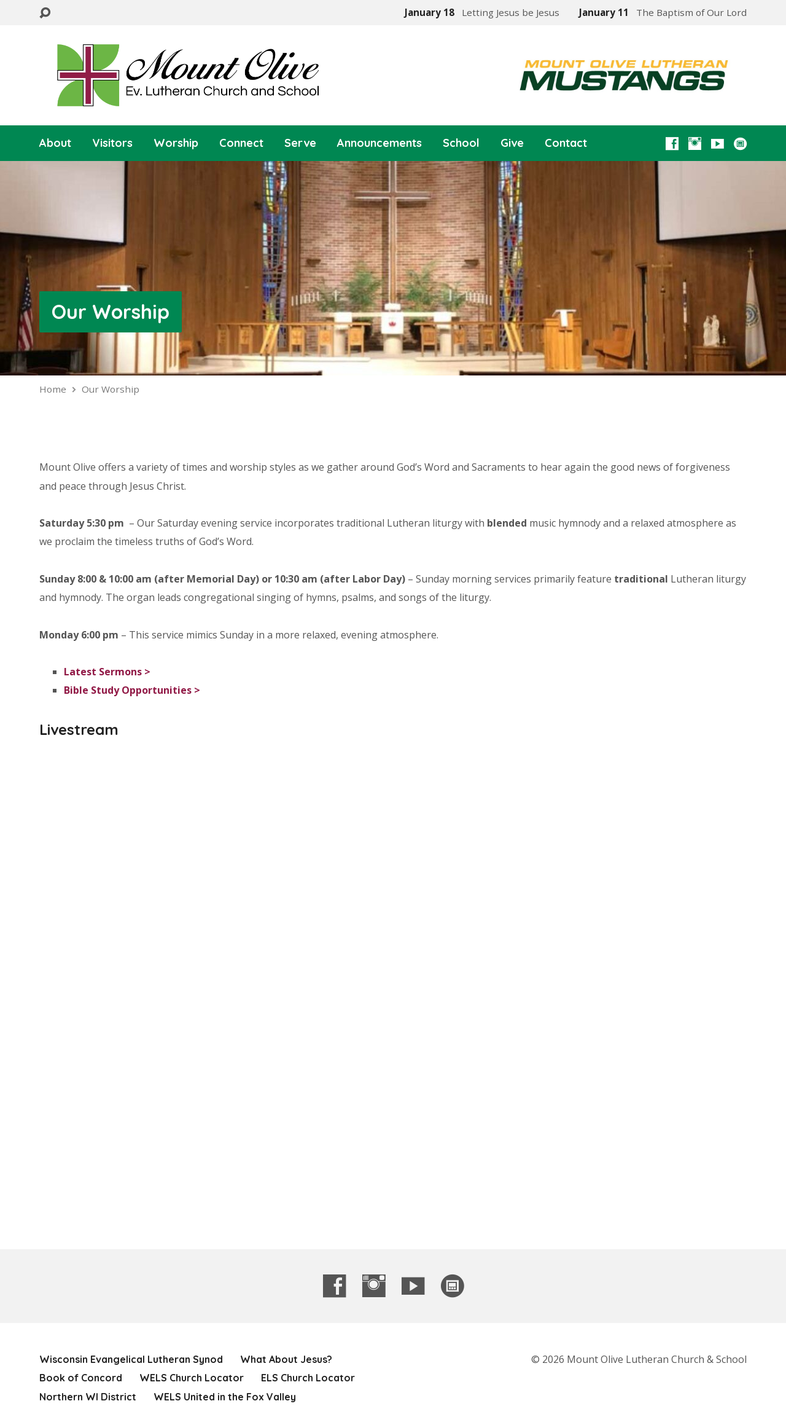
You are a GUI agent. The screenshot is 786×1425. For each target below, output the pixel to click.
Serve (300, 143)
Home (52, 389)
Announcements (379, 143)
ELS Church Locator (308, 1378)
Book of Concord (80, 1378)
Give (512, 143)
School (461, 143)
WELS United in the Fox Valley (225, 1397)
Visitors (112, 143)
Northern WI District (87, 1397)
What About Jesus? (286, 1359)
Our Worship (110, 311)
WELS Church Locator (191, 1378)
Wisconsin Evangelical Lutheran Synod (131, 1359)
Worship (176, 143)
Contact (566, 143)
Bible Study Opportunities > (132, 690)
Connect (241, 143)
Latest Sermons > (107, 671)
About (55, 143)
